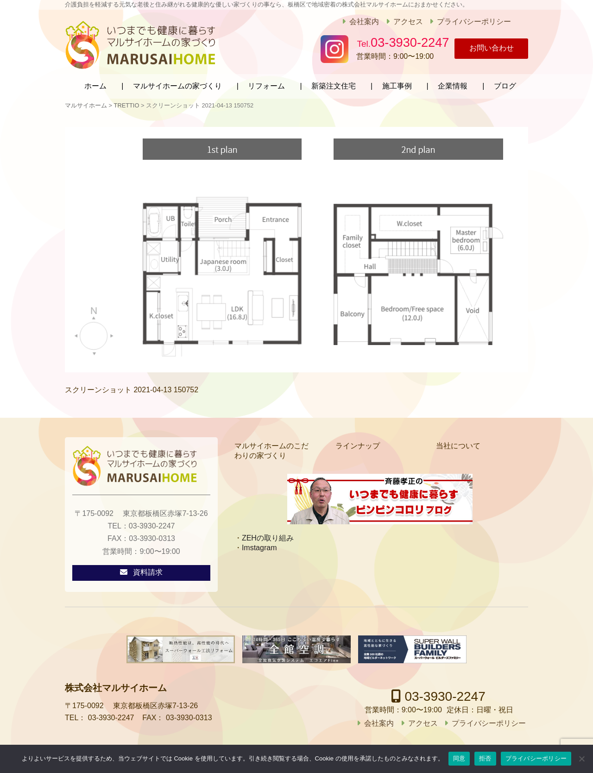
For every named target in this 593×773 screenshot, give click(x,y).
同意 (459, 758)
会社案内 (359, 21)
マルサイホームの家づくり (177, 84)
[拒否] (581, 758)
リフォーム (266, 84)
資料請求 (148, 571)
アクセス (403, 21)
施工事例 (397, 84)
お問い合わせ (486, 48)
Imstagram (259, 546)
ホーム (95, 84)
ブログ (505, 84)
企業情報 (452, 84)
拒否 (485, 758)
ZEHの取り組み (268, 536)
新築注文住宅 (333, 84)
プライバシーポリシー (469, 21)
